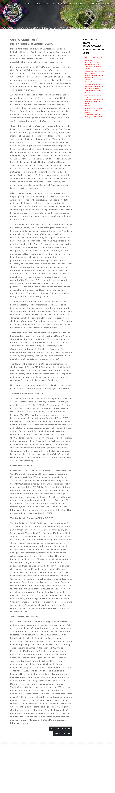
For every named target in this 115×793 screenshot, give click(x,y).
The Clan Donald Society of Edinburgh (94, 81)
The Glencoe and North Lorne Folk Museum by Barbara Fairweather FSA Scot (93, 94)
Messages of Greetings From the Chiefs (94, 59)
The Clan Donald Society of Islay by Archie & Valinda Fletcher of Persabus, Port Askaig (94, 109)
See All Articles (60, 729)
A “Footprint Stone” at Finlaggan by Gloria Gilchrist (94, 116)
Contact (108, 4)
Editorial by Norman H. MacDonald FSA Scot (93, 63)
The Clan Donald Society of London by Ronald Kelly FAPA (94, 101)
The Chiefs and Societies (93, 66)
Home (28, 4)
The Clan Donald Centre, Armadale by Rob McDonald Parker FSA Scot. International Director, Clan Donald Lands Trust (94, 73)
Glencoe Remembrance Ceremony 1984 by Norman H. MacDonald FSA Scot (94, 86)
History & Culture (63, 4)
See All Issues (62, 734)
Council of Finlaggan (88, 4)
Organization (41, 4)
